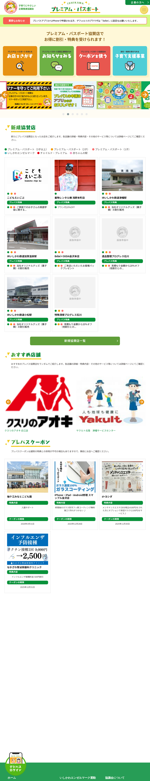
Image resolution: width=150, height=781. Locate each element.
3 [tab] (72, 114)
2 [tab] (68, 114)
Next (144, 94)
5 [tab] (82, 114)
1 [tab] (63, 114)
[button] (8, 401)
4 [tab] (77, 114)
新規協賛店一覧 (75, 340)
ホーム (12, 777)
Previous (5, 94)
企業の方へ (137, 2)
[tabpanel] (75, 95)
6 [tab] (86, 114)
